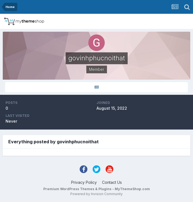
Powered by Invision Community (96, 194)
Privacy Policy (84, 182)
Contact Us (112, 182)
